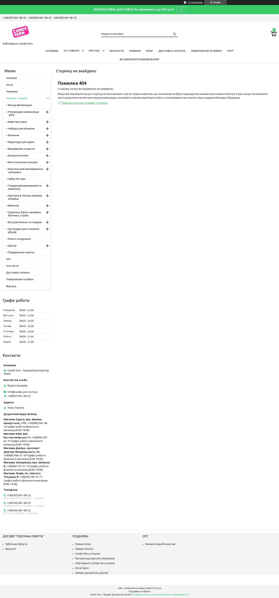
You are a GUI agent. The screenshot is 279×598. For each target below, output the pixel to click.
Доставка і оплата (171, 50)
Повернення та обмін (206, 50)
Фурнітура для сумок (21, 141)
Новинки (12, 91)
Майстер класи (17, 121)
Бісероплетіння (18, 155)
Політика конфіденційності (175, 594)
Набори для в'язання (21, 128)
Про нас (94, 50)
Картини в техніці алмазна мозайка (25, 197)
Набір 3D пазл (17, 178)
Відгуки (11, 286)
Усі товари (71, 50)
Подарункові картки (21, 252)
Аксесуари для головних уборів (23, 230)
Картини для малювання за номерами (25, 170)
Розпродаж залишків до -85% (23, 113)
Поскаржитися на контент (145, 594)
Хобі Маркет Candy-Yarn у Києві (95, 563)
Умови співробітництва (160, 544)
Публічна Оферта (16, 544)
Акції (9, 84)
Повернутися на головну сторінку (84, 102)
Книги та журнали (19, 238)
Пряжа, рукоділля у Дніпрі (91, 572)
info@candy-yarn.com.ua (22, 391)
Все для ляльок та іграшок (25, 222)
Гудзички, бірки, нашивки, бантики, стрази (24, 214)
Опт (8, 259)
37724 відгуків (195, 2)
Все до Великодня (20, 105)
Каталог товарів (16, 98)
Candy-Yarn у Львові (87, 553)
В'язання (13, 135)
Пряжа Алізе (83, 544)
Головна (52, 50)
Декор (12, 245)
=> (181, 9)
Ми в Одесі (82, 567)
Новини (135, 50)
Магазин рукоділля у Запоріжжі (95, 558)
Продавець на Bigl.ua (139, 591)
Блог (149, 50)
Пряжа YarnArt (84, 548)
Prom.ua (157, 588)
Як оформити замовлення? (139, 59)
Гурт (230, 50)
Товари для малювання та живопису (24, 187)
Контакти (116, 50)
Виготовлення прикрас (23, 162)
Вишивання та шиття (21, 148)
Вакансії (10, 548)
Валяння (13, 205)
